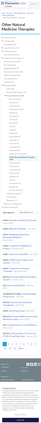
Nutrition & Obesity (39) (12, 75)
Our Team (24, 367)
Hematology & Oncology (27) (14, 58)
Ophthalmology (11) (10, 79)
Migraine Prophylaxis (17, 229)
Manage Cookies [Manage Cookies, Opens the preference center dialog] (20, 415)
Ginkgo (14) (13, 133)
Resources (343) (9, 85)
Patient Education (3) (14, 194)
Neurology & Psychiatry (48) (13, 72)
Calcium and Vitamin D (16, 285)
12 (15, 348)
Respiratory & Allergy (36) (12, 204)
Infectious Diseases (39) (12, 61)
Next (21, 348)
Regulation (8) (14, 176)
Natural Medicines (19, 13)
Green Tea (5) (14, 143)
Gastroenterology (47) (11, 55)
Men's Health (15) (10, 65)
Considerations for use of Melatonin (22, 325)
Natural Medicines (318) (15, 96)
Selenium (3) (13, 187)
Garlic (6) (12, 126)
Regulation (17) (12, 200)
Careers (3, 371)
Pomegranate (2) (15, 170)
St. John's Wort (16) (16, 190)
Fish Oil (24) (13, 123)
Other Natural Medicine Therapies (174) (21, 158)
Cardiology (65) (9, 41)
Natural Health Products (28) (16, 92)
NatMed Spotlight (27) (11, 68)
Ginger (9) (12, 130)
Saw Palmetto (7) (15, 183)
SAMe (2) (12, 180)
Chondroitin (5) (14, 106)
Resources (30, 13)
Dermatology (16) (10, 44)
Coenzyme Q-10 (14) (16, 109)
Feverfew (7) (13, 120)
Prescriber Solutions (27, 380)
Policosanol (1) (14, 166)
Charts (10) (10, 89)
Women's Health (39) (11, 207)
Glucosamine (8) (14, 137)
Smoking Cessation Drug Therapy (23, 220)
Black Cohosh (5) (15, 99)
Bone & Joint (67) (10, 38)
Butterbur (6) (13, 102)
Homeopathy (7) (14, 147)
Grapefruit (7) (14, 140)
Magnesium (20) (14, 150)
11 (10, 348)
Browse (9, 13)
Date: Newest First (28, 212)
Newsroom (24, 371)
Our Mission (5, 367)
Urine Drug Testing (17, 311)
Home (4, 13)
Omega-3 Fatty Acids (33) (18, 154)
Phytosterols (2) (14, 163)
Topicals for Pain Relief (18, 254)
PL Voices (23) (11, 197)
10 (5, 348)
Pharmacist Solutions (7, 380)
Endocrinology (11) (10, 51)
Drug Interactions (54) (11, 48)
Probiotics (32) (14, 173)
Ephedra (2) (13, 113)
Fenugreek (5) (14, 116)
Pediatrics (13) (9, 82)
